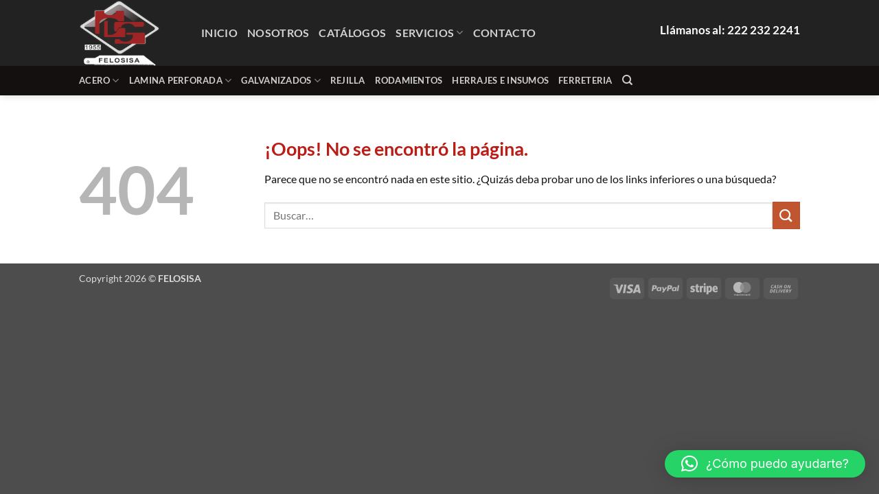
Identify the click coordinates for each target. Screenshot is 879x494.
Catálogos (352, 32)
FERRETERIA (585, 80)
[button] (765, 464)
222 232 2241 (763, 30)
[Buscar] (627, 80)
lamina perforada (180, 80)
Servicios (429, 32)
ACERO (99, 80)
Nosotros (278, 32)
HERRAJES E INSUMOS (500, 80)
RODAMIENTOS (409, 80)
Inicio (219, 32)
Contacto (504, 32)
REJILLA (347, 80)
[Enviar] (786, 215)
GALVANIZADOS (281, 80)
